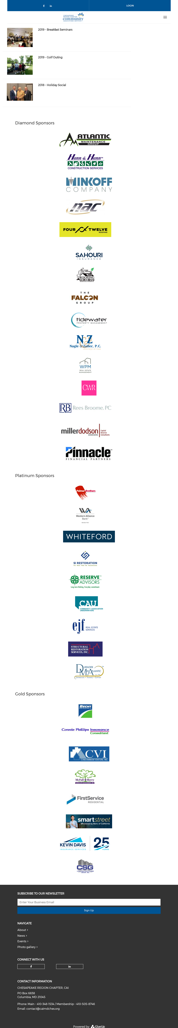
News (21, 935)
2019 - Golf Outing (50, 57)
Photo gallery (26, 947)
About (21, 930)
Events (21, 941)
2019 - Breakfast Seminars (55, 29)
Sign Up (89, 910)
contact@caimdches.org (43, 1008)
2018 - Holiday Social (52, 85)
